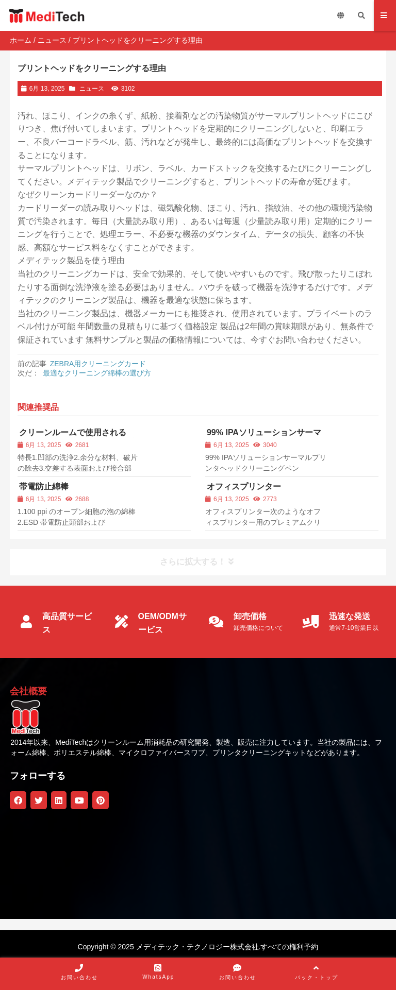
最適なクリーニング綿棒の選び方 (97, 373)
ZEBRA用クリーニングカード (98, 364)
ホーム (20, 40)
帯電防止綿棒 (44, 486)
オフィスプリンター (244, 486)
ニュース (52, 40)
